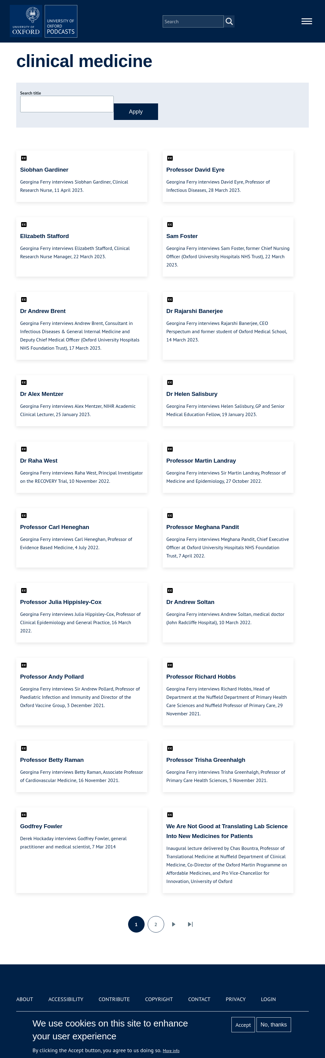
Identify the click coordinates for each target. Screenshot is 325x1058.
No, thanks (273, 1025)
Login (268, 999)
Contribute (114, 999)
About (24, 999)
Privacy (236, 999)
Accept (243, 1024)
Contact (199, 999)
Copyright (159, 999)
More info (171, 1050)
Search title (30, 93)
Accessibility (65, 999)
